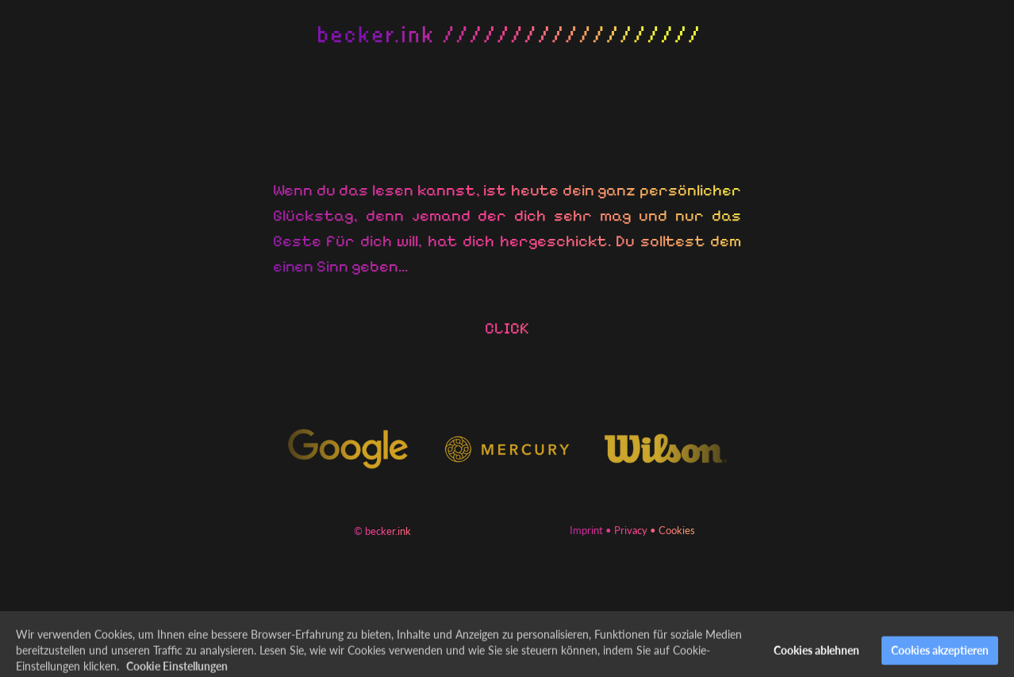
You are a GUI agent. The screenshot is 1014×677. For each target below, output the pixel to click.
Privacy (630, 530)
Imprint (586, 530)
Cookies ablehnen (816, 657)
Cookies (677, 530)
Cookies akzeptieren (940, 657)
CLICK (507, 328)
